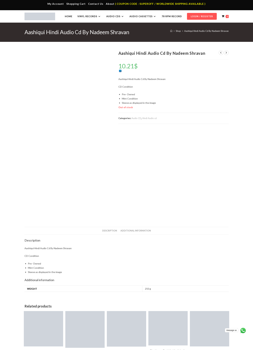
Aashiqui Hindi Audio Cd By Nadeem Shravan (206, 31)
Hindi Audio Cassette (91, 320)
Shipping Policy (199, 346)
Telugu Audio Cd (192, 325)
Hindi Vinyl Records (142, 320)
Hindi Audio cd (149, 118)
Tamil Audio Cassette (92, 315)
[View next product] (226, 52)
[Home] (171, 31)
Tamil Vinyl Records (142, 315)
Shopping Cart (76, 3)
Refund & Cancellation (218, 346)
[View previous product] (221, 52)
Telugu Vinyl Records (143, 330)
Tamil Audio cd (131, 280)
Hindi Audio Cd (191, 320)
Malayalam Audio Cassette (94, 330)
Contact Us (95, 3)
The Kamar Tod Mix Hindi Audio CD (168, 260)
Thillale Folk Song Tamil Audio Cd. (126, 260)
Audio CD (136, 118)
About (110, 3)
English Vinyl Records (143, 325)
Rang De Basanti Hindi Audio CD (43, 259)
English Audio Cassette (92, 335)
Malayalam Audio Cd (194, 330)
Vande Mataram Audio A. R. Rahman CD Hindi (85, 263)
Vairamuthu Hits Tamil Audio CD (209, 259)
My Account (55, 3)
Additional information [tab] (135, 139)
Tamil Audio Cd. (191, 315)
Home (33, 315)
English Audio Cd (192, 335)
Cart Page (35, 330)
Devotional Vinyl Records (145, 335)
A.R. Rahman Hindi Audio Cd (36, 280)
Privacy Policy (184, 346)
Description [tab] (109, 139)
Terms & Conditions (166, 346)
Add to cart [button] (43, 274)
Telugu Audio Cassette (92, 325)
